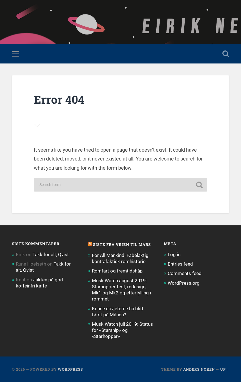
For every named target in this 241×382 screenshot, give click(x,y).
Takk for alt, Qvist (50, 254)
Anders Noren (199, 369)
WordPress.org (184, 283)
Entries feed (180, 264)
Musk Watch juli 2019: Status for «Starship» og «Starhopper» (122, 330)
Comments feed (185, 273)
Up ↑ (224, 369)
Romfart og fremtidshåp (117, 271)
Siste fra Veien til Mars (122, 244)
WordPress (70, 369)
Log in (174, 254)
